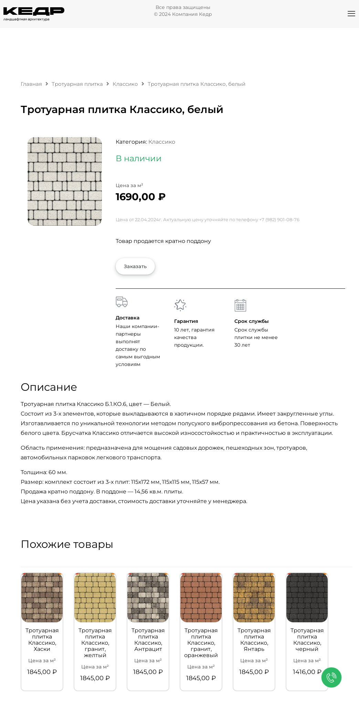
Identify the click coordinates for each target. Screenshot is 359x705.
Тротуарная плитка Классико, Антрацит (148, 639)
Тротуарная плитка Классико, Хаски (42, 639)
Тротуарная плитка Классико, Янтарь (254, 639)
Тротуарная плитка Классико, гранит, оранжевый (201, 642)
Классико (125, 84)
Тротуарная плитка (77, 84)
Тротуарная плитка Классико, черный (307, 639)
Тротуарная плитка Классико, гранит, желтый (95, 642)
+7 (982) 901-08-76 (279, 219)
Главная (31, 84)
